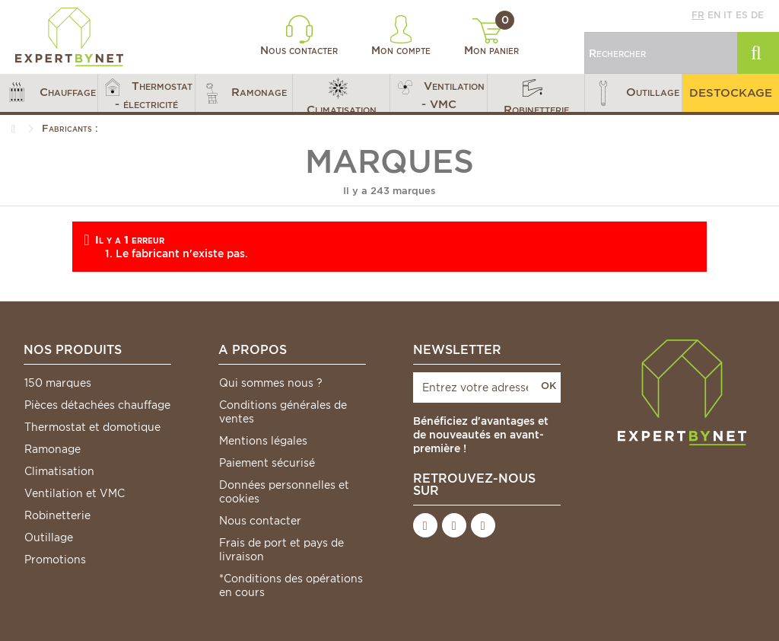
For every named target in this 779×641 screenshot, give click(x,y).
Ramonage (52, 449)
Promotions (55, 559)
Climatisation (59, 471)
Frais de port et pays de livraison (281, 550)
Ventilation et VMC (74, 493)
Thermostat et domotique (92, 427)
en (713, 15)
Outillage (48, 537)
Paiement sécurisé (267, 463)
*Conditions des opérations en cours (291, 585)
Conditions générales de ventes (283, 412)
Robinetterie (57, 515)
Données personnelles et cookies (284, 492)
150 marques (57, 383)
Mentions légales (263, 441)
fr (698, 15)
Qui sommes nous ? (271, 383)
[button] (48, 93)
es (742, 15)
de (757, 15)
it (728, 15)
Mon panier (491, 37)
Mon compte (401, 35)
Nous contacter (299, 35)
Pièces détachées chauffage (97, 405)
